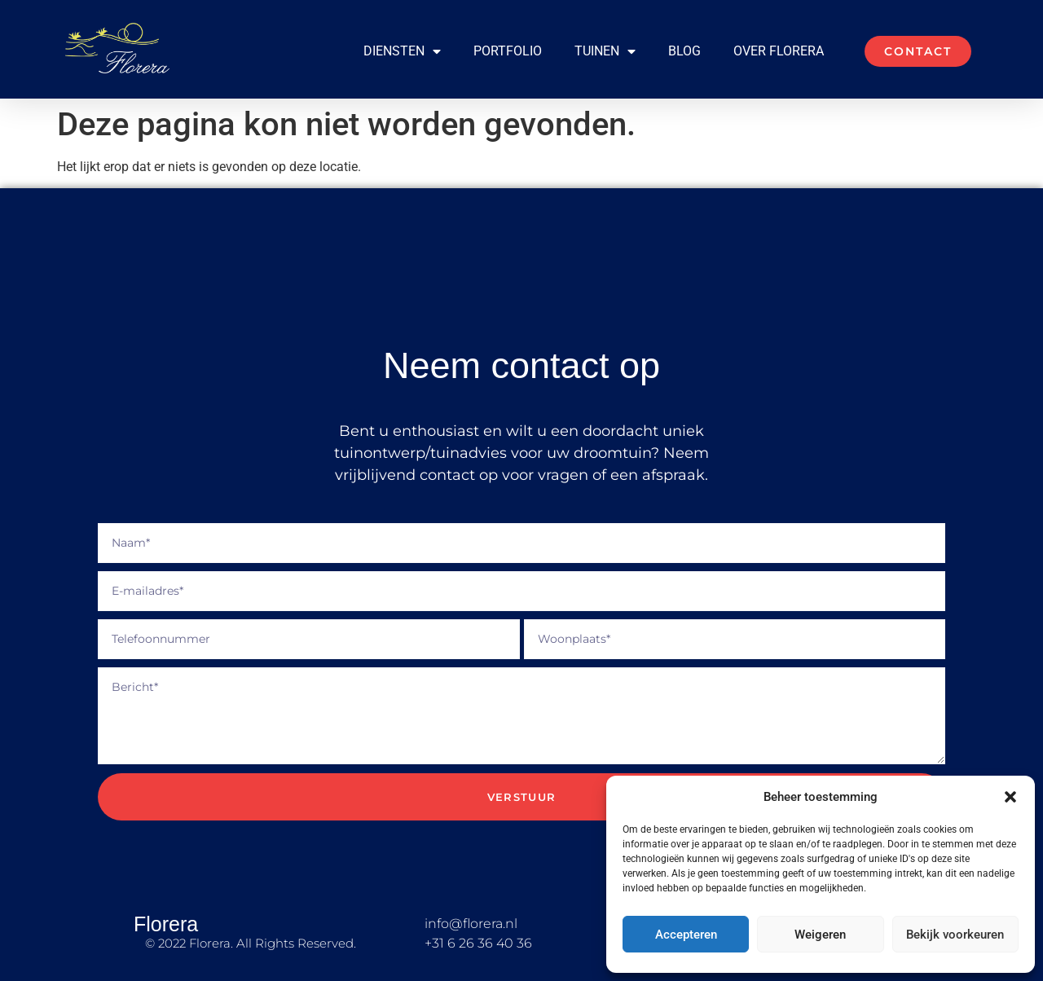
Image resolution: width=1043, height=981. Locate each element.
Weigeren (820, 934)
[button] (1010, 797)
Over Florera (778, 51)
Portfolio (507, 51)
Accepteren (686, 934)
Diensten (402, 51)
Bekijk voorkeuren (955, 934)
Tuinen (605, 51)
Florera (166, 924)
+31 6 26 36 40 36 (478, 943)
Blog (684, 51)
